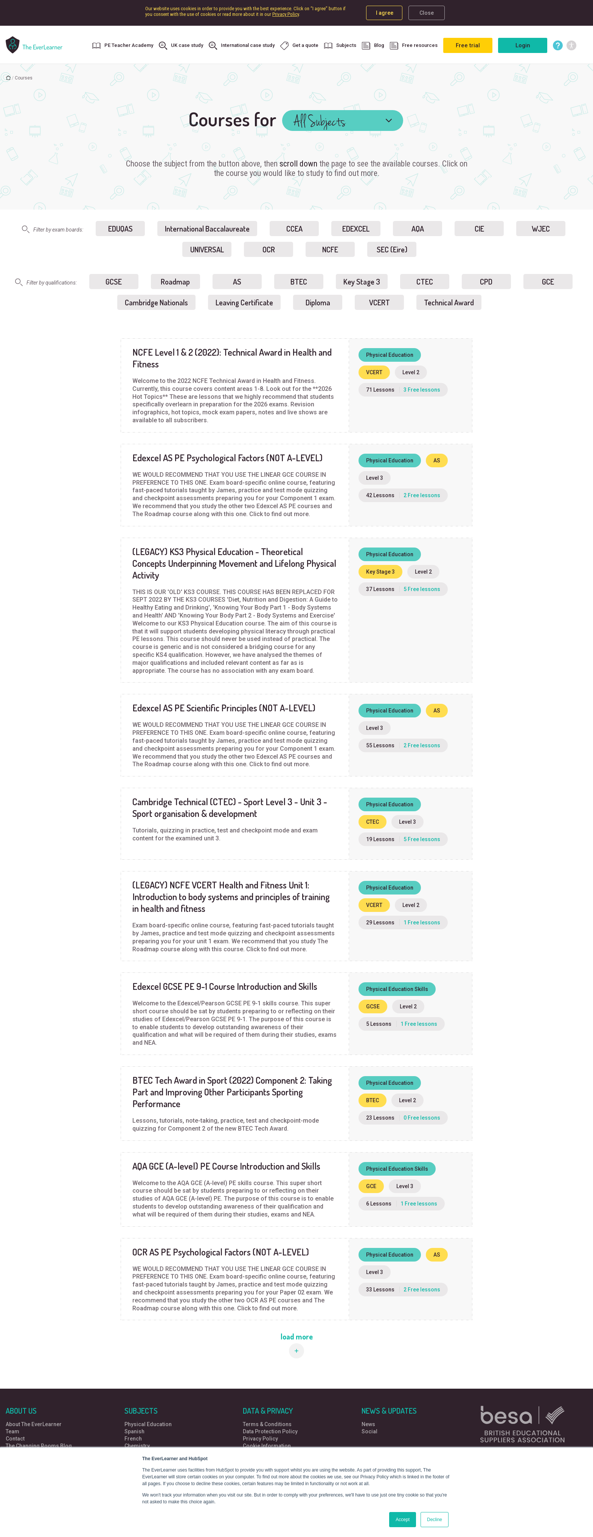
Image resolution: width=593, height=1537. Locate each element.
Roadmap (175, 281)
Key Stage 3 (361, 281)
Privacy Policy (285, 14)
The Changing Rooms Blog (39, 1446)
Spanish (134, 1431)
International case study (242, 46)
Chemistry (137, 1446)
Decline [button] (434, 1519)
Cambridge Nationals (156, 302)
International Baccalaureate (207, 228)
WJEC (541, 228)
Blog (373, 46)
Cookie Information (267, 1446)
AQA (417, 228)
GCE (548, 281)
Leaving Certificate (244, 302)
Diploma (318, 302)
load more (297, 1336)
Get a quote (299, 46)
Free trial (468, 45)
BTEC (298, 281)
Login (522, 45)
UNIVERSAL (207, 249)
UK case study (181, 46)
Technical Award (449, 302)
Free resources (414, 46)
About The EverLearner (34, 1424)
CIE (479, 228)
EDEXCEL (355, 228)
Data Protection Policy (270, 1431)
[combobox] (342, 120)
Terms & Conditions (267, 1424)
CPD (486, 281)
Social (369, 1431)
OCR (268, 249)
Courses (24, 78)
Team (12, 1431)
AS (237, 281)
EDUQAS (120, 228)
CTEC (424, 281)
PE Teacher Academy (122, 46)
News (368, 1424)
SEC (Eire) (392, 249)
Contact (15, 1439)
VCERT (379, 302)
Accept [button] (403, 1519)
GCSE (114, 281)
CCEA (294, 228)
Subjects (340, 46)
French (133, 1439)
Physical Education (148, 1424)
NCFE (330, 249)
